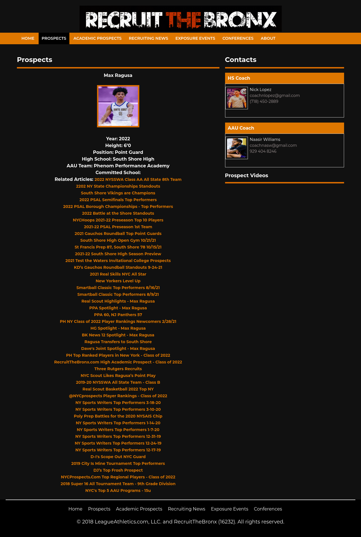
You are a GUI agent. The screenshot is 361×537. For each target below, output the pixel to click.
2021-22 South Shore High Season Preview (118, 253)
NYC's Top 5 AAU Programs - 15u (118, 490)
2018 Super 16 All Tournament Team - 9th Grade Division (118, 483)
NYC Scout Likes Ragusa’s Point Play (118, 375)
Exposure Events (195, 38)
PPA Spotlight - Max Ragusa (118, 307)
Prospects (54, 38)
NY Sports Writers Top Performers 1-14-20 (118, 422)
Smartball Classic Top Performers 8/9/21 (118, 294)
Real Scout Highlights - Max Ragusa (118, 301)
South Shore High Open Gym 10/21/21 (118, 240)
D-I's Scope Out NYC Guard (118, 456)
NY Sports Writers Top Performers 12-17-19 (118, 449)
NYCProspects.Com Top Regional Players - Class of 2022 (118, 477)
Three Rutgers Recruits (118, 368)
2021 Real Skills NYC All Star (118, 274)
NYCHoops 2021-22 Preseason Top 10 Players (118, 220)
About (268, 38)
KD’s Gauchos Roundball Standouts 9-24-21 (118, 267)
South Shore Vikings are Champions (118, 193)
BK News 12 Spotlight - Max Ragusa (118, 335)
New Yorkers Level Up (118, 280)
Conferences (238, 38)
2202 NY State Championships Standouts (118, 186)
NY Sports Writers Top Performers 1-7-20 (118, 429)
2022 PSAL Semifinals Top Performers (118, 199)
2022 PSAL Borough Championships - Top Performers (118, 206)
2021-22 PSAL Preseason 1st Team (118, 226)
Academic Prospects (97, 38)
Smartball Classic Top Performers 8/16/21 (118, 287)
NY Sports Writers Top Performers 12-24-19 (118, 443)
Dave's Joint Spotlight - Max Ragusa (118, 348)
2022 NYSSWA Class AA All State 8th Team (137, 179)
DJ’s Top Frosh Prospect (118, 470)
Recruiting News (148, 38)
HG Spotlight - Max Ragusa (118, 328)
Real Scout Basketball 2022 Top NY (118, 389)
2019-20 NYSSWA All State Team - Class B (118, 382)
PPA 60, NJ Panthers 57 (118, 314)
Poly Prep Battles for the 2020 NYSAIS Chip (118, 416)
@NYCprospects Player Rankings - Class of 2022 (118, 395)
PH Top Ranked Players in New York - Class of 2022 (118, 355)
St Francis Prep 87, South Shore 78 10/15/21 (118, 247)
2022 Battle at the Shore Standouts (118, 213)
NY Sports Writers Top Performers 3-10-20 (118, 409)
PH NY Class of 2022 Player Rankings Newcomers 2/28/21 (118, 321)
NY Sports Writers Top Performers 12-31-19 (118, 436)
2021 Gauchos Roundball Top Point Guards (118, 233)
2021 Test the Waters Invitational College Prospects (118, 260)
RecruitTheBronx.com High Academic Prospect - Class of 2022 (118, 362)
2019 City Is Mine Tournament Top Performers (118, 463)
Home (27, 38)
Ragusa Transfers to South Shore (118, 341)
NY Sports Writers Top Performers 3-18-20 (118, 402)
